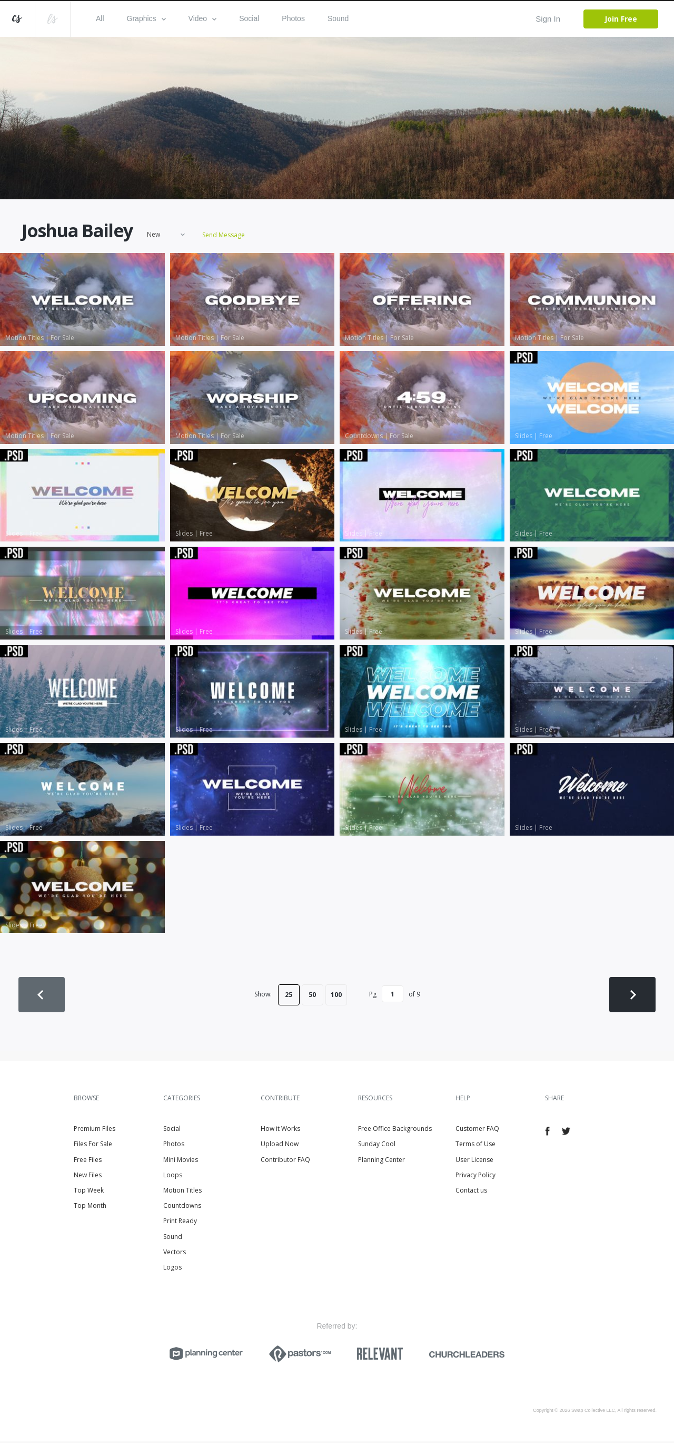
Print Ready (180, 1222)
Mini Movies (180, 1161)
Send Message (222, 235)
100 (336, 995)
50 (312, 995)
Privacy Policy (475, 1176)
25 (288, 995)
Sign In (548, 18)
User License (474, 1161)
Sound (338, 18)
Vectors (174, 1253)
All (100, 18)
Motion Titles (182, 1191)
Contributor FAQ (285, 1161)
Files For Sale (93, 1145)
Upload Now (280, 1145)
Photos (293, 18)
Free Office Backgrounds (395, 1130)
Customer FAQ (477, 1130)
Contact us (471, 1191)
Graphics (146, 18)
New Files (88, 1176)
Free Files (88, 1161)
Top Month (90, 1207)
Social (249, 18)
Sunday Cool (376, 1145)
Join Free (620, 19)
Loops (172, 1176)
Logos (172, 1268)
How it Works (280, 1130)
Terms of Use (475, 1145)
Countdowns (182, 1207)
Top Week (89, 1191)
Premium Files (94, 1130)
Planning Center (381, 1161)
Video (203, 18)
